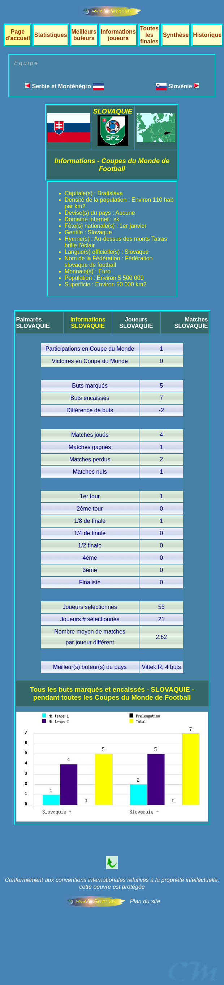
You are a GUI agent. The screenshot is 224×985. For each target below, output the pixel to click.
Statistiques (50, 35)
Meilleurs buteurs (84, 35)
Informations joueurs (118, 35)
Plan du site (145, 901)
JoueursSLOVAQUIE (136, 322)
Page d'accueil (17, 35)
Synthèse (176, 35)
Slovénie (183, 86)
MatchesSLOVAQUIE (191, 322)
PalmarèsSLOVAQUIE (33, 322)
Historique (207, 35)
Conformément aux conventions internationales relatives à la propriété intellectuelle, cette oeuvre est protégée (112, 883)
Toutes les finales (149, 34)
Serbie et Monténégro (64, 86)
